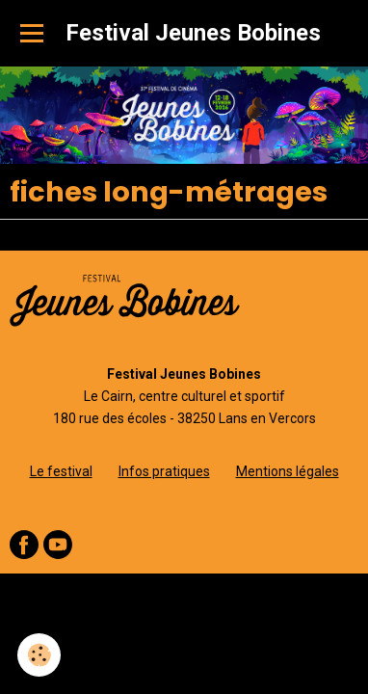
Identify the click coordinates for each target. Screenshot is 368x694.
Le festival (61, 471)
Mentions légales (287, 471)
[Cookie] (39, 655)
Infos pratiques (164, 471)
